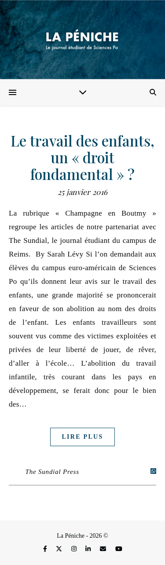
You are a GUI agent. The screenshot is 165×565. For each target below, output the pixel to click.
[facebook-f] (45, 549)
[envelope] (104, 549)
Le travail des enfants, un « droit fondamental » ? (82, 157)
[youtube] (118, 549)
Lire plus (82, 436)
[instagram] (74, 549)
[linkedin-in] (88, 549)
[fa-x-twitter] (60, 549)
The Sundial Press (52, 471)
